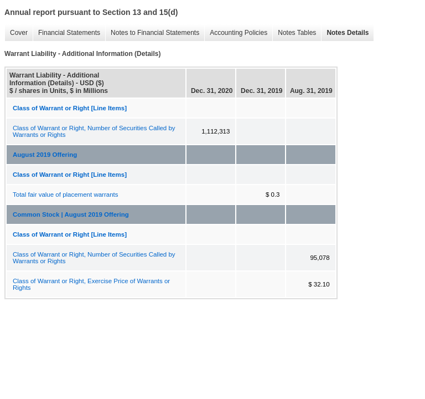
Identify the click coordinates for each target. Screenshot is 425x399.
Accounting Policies (235, 33)
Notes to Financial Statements (152, 33)
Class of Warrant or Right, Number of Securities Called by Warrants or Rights (94, 131)
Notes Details (345, 33)
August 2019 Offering (45, 154)
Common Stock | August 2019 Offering (71, 214)
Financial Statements (66, 33)
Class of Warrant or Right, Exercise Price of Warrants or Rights (91, 284)
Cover (16, 33)
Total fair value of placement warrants (65, 194)
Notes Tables (294, 33)
